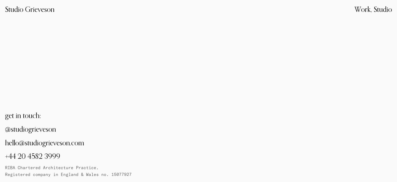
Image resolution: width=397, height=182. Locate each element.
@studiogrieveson (30, 129)
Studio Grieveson (29, 9)
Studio (383, 9)
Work (362, 9)
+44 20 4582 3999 (32, 156)
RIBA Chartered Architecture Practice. (52, 167)
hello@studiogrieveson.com (44, 142)
